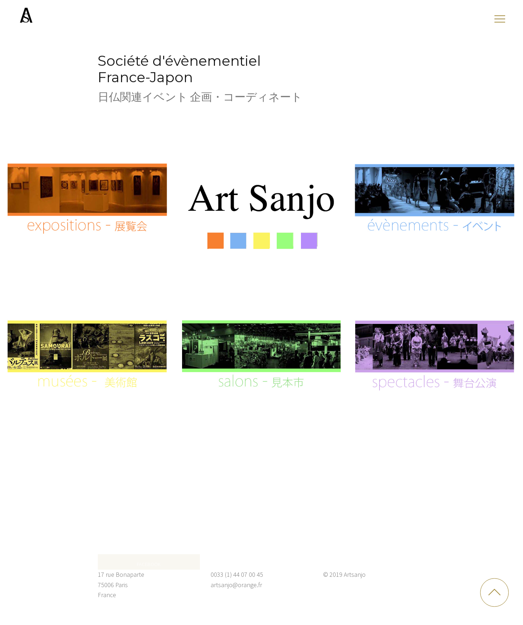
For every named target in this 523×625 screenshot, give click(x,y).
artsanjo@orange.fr (236, 585)
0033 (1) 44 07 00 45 (237, 574)
